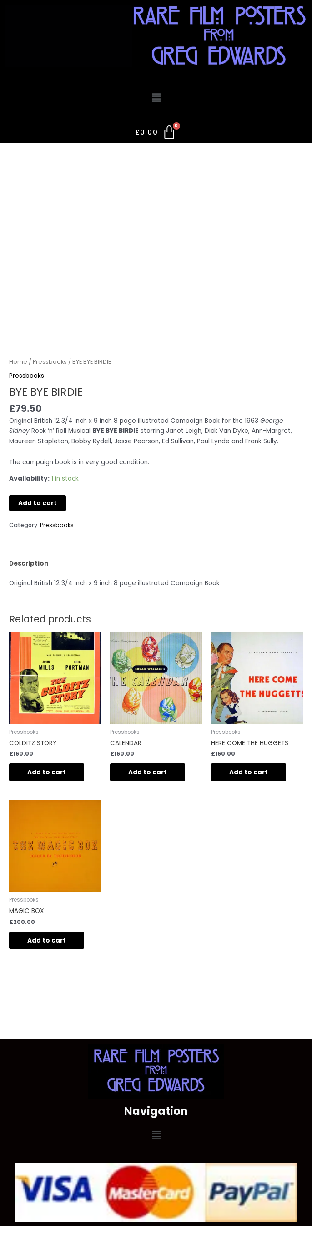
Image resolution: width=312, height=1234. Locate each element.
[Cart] (156, 134)
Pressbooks (50, 362)
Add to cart (37, 503)
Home (18, 362)
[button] (156, 98)
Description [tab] (28, 563)
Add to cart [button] (46, 772)
